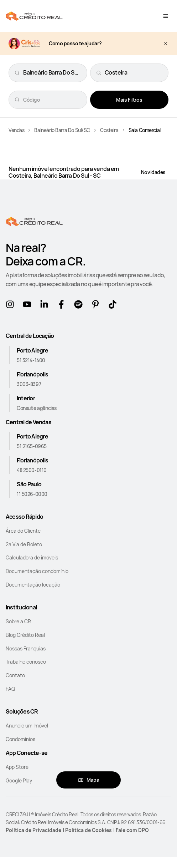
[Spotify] (79, 305)
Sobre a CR (18, 621)
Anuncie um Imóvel (27, 725)
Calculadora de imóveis (32, 557)
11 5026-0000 (32, 494)
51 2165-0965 (32, 446)
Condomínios (20, 739)
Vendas (16, 130)
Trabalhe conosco (26, 661)
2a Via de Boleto (24, 544)
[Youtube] (28, 305)
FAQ (10, 688)
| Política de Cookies (87, 830)
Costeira (109, 130)
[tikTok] (114, 305)
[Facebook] (62, 305)
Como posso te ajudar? (75, 44)
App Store (17, 767)
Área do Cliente (23, 530)
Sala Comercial (145, 130)
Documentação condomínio (37, 571)
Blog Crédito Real (25, 635)
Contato (15, 675)
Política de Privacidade (33, 830)
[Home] (34, 16)
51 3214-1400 (31, 360)
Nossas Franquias (26, 648)
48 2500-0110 (32, 470)
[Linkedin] (45, 305)
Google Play (19, 780)
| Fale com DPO (131, 830)
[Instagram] (11, 305)
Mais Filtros (129, 99)
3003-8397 (29, 384)
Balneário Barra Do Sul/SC (62, 130)
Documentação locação (33, 584)
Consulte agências (37, 408)
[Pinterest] (97, 305)
